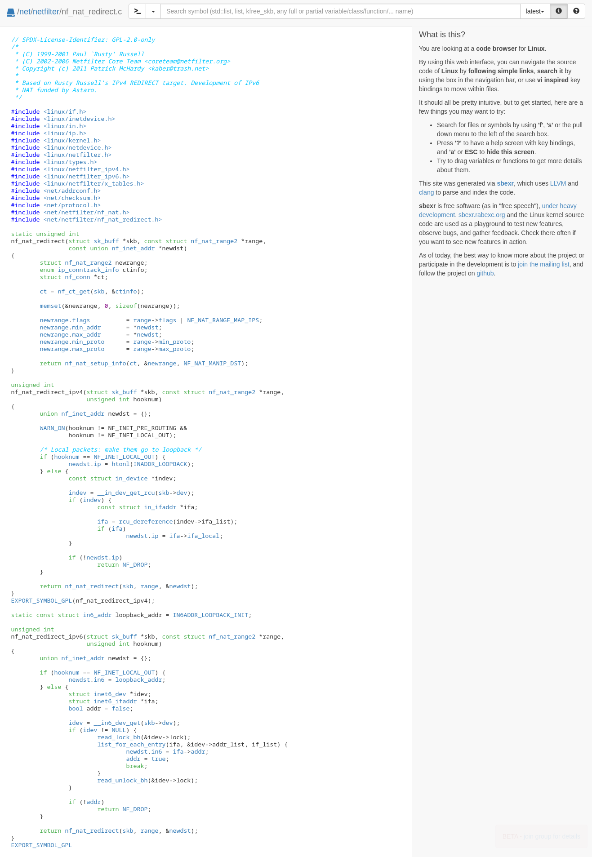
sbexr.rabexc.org (481, 214)
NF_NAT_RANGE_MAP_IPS (223, 320)
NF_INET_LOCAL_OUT (124, 457)
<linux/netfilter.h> (77, 155)
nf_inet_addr (122, 248)
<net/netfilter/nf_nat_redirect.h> (102, 219)
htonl (120, 464)
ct (43, 291)
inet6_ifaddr (102, 701)
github (485, 273)
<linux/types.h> (70, 162)
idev (75, 723)
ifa (102, 521)
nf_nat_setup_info (95, 363)
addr (198, 751)
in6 (98, 679)
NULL (118, 730)
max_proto (88, 349)
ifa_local (203, 536)
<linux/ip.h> (64, 133)
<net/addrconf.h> (72, 190)
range (142, 320)
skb (98, 291)
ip (97, 464)
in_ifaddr (147, 507)
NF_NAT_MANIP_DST (212, 363)
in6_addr (84, 615)
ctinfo (126, 291)
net (25, 11)
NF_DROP (134, 564)
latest (535, 11)
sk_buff (93, 241)
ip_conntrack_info (79, 270)
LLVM (558, 183)
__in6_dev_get (116, 723)
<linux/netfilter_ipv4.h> (86, 169)
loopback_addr (138, 679)
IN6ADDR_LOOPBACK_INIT (210, 615)
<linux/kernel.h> (72, 140)
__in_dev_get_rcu (126, 492)
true (158, 759)
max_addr (86, 334)
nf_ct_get (74, 291)
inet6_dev (97, 694)
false (120, 708)
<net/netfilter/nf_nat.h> (86, 212)
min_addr (86, 327)
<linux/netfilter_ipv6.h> (86, 176)
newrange (54, 320)
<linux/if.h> (64, 111)
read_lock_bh (118, 737)
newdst (147, 327)
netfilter (46, 11)
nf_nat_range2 (201, 241)
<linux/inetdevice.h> (79, 119)
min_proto (88, 341)
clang (426, 192)
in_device (118, 478)
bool (75, 708)
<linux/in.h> (64, 126)
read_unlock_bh (122, 780)
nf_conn (65, 277)
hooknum (66, 457)
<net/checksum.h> (72, 198)
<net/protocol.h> (72, 205)
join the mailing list (543, 264)
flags (81, 320)
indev (77, 492)
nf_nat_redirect (92, 586)
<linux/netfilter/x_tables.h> (93, 183)
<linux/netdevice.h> (77, 147)
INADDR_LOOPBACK (160, 464)
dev (181, 492)
